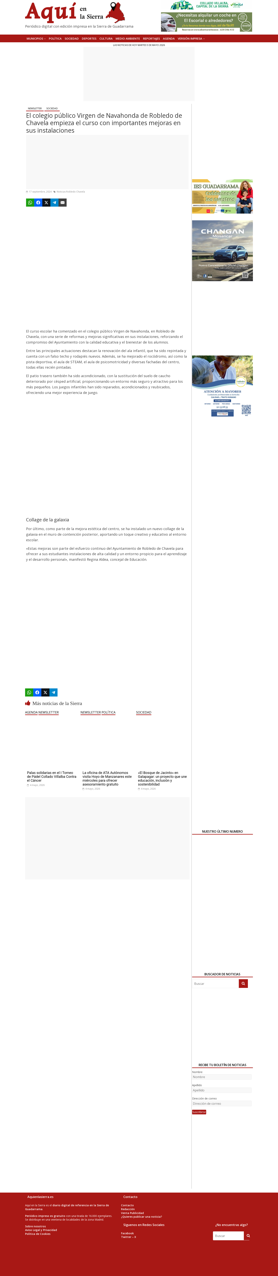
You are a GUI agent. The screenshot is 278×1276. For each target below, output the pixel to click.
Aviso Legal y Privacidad (41, 1230)
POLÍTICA (55, 38)
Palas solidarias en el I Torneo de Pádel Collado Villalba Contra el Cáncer (51, 776)
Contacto (127, 1205)
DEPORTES (89, 38)
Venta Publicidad (132, 1213)
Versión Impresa (190, 38)
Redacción (128, 1209)
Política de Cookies (37, 1234)
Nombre (197, 1072)
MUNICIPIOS (35, 38)
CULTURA (106, 38)
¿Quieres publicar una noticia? (141, 1216)
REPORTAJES (151, 38)
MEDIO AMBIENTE (128, 38)
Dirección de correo (204, 1098)
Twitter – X (128, 1237)
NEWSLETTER (35, 108)
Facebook (127, 1233)
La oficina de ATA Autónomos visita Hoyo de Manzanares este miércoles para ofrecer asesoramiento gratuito (107, 778)
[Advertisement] (139, 74)
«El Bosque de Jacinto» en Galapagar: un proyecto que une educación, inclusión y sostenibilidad (162, 778)
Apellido (197, 1085)
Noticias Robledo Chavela (71, 191)
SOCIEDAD (72, 38)
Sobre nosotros (35, 1226)
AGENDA (169, 38)
